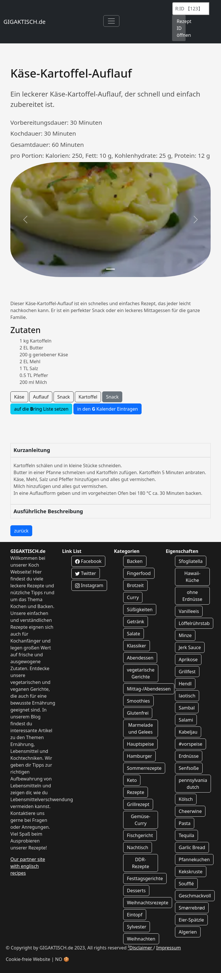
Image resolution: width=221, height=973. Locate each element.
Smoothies (138, 701)
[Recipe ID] (190, 8)
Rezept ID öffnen (181, 28)
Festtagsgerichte (145, 878)
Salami (186, 720)
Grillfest (187, 671)
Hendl (185, 683)
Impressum (168, 948)
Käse (19, 397)
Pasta (184, 823)
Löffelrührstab (194, 623)
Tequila (186, 835)
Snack (63, 397)
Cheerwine (190, 811)
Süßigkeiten (140, 609)
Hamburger (139, 756)
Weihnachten (141, 939)
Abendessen (140, 658)
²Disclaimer (140, 948)
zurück (21, 531)
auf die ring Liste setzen (41, 409)
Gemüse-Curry (140, 819)
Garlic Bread (192, 847)
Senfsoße (189, 768)
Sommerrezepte (144, 768)
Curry (133, 597)
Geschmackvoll (195, 896)
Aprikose (188, 659)
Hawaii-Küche (192, 576)
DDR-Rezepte (140, 863)
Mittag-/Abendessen (149, 689)
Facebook (88, 561)
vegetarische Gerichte (141, 673)
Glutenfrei (137, 713)
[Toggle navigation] (111, 21)
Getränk (135, 621)
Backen (135, 561)
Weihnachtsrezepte (147, 902)
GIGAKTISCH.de (24, 22)
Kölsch (186, 799)
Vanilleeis (189, 611)
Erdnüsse (189, 756)
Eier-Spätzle (191, 920)
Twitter (85, 573)
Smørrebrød (192, 908)
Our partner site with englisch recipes (27, 866)
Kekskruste (191, 871)
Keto (132, 780)
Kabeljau (188, 732)
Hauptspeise (140, 744)
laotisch (187, 696)
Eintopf (134, 915)
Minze (185, 635)
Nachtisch (137, 847)
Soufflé (186, 883)
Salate (133, 633)
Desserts (136, 890)
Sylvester (136, 927)
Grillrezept (138, 804)
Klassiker (136, 646)
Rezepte (135, 792)
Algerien (188, 932)
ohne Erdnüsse (192, 595)
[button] (25, 219)
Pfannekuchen (194, 859)
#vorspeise (190, 744)
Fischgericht (140, 835)
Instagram (89, 585)
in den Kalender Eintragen (107, 409)
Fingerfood (139, 573)
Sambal (187, 708)
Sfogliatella (191, 561)
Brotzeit (135, 585)
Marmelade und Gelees (140, 728)
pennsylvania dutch (193, 783)
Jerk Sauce (190, 647)
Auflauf (41, 397)
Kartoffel (88, 397)
